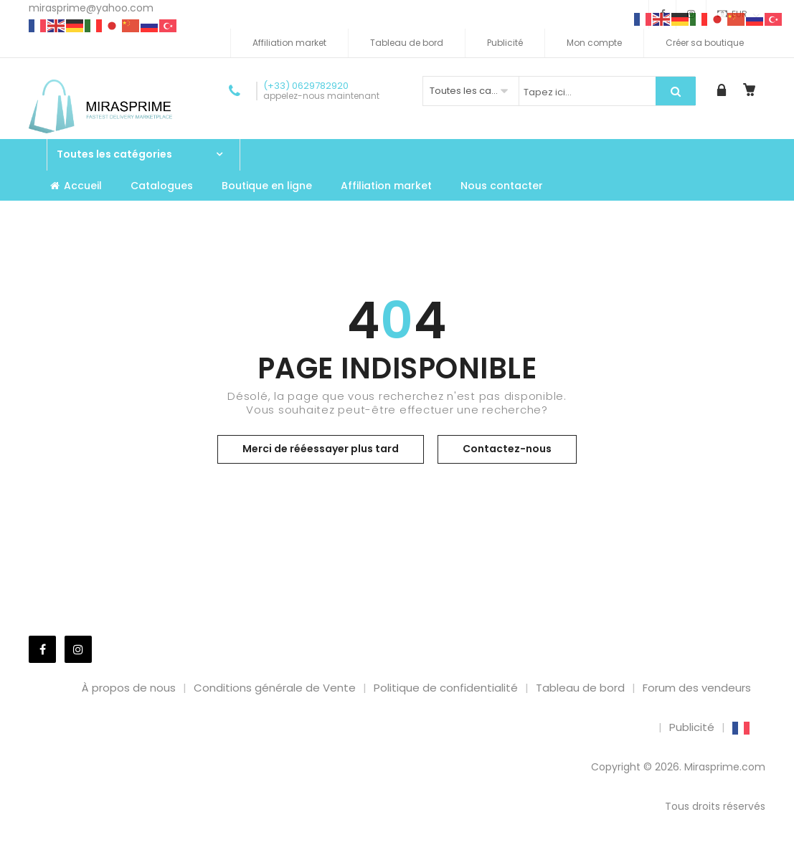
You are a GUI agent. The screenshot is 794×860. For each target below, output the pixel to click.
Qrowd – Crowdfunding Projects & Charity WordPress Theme (562, 857)
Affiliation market (289, 43)
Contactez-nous (507, 448)
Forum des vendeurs (697, 687)
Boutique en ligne (267, 185)
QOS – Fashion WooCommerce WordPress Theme (377, 857)
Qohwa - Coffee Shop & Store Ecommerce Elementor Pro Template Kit (217, 857)
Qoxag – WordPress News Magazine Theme (458, 857)
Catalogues (162, 185)
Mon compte (594, 43)
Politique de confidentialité (446, 687)
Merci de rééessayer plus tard (320, 448)
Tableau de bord (406, 43)
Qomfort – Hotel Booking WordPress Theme (340, 857)
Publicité (505, 43)
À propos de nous (129, 687)
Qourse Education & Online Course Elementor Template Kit (418, 857)
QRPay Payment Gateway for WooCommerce (603, 857)
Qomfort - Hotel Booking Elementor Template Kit (303, 857)
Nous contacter (501, 185)
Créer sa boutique (705, 43)
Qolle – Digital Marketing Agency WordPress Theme (264, 857)
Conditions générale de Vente (275, 687)
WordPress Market (182, 857)
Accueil (76, 185)
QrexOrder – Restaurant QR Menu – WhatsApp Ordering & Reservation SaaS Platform (507, 857)
